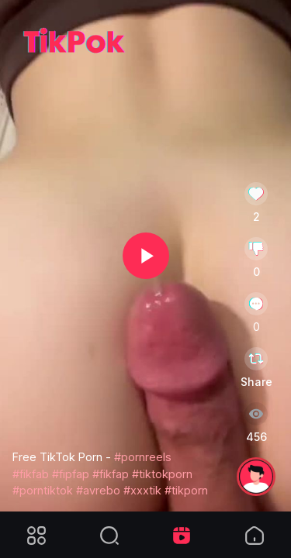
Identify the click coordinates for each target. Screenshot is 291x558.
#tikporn (186, 490)
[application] (145, 256)
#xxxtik (142, 490)
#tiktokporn (162, 473)
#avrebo (98, 490)
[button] (146, 255)
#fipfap (70, 473)
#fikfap (110, 473)
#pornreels (142, 456)
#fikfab (30, 473)
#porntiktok (42, 490)
